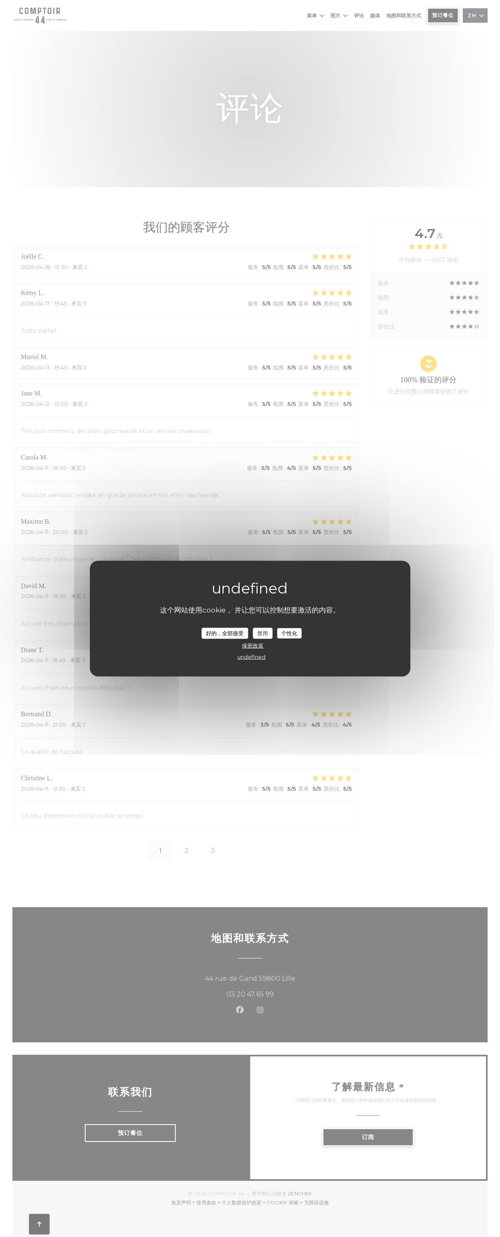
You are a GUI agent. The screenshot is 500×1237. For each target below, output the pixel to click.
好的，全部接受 (225, 632)
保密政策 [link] (252, 645)
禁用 (262, 632)
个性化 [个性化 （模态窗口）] (289, 632)
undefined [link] (251, 656)
